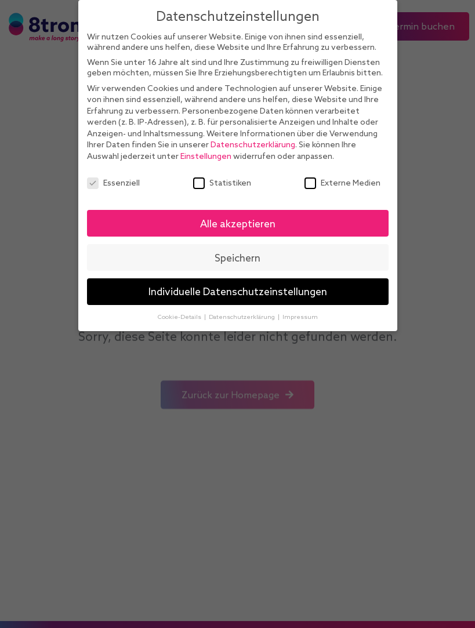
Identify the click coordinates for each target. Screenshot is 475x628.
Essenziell (113, 182)
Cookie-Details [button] (180, 317)
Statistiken (222, 182)
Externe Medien (342, 182)
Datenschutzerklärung (253, 144)
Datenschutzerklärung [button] (243, 317)
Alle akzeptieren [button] (237, 223)
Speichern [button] (237, 257)
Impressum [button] (300, 317)
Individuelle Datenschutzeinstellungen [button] (237, 291)
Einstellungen (205, 156)
